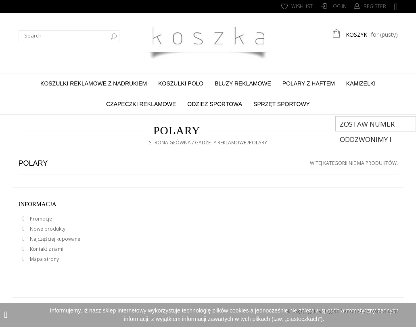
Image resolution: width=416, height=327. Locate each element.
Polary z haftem (308, 83)
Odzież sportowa (214, 104)
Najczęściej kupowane (54, 238)
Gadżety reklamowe (220, 142)
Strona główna (170, 142)
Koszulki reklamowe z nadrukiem (93, 83)
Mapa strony (44, 259)
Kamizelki (361, 83)
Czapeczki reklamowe (141, 104)
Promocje (40, 218)
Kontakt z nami (46, 249)
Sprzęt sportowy (281, 104)
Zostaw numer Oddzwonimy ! (367, 125)
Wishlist (302, 6)
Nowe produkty (47, 228)
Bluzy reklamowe (243, 83)
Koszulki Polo (180, 83)
